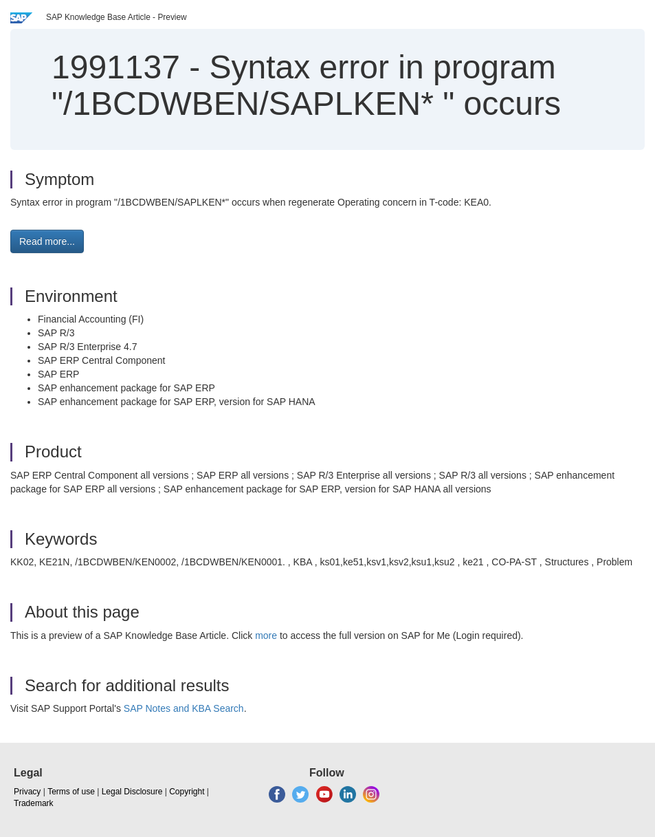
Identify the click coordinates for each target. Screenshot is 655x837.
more (266, 635)
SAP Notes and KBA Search (184, 708)
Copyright (186, 791)
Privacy (27, 791)
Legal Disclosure (132, 791)
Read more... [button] (47, 241)
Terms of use (71, 791)
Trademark (34, 803)
